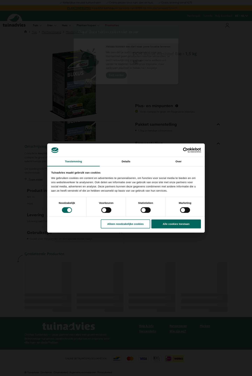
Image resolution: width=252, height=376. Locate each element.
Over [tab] (179, 161)
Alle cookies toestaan (176, 223)
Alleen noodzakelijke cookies (125, 223)
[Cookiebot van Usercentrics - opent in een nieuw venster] (185, 150)
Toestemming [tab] (73, 161)
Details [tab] (126, 161)
